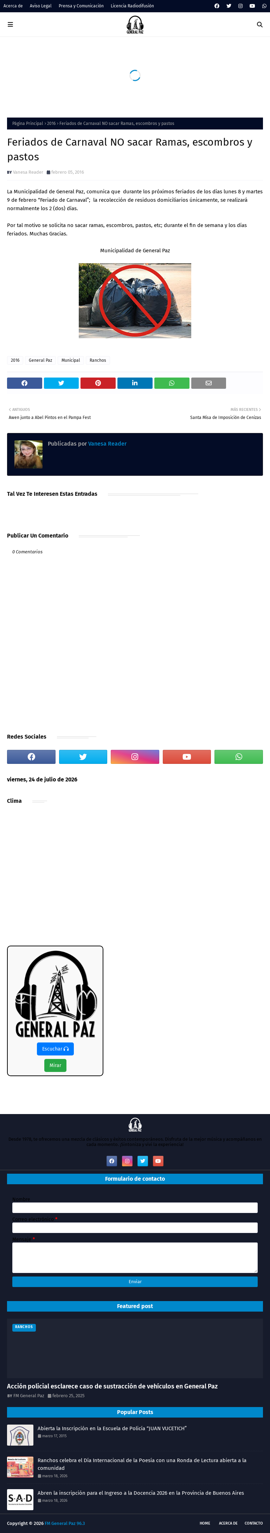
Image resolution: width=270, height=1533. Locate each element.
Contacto (254, 1523)
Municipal (71, 360)
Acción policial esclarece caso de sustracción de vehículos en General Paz (112, 1386)
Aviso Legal (41, 6)
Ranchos (98, 360)
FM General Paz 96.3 (65, 1523)
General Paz (40, 360)
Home (205, 1523)
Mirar (55, 1065)
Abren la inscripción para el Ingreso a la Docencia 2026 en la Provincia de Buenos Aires (141, 1493)
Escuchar (55, 1049)
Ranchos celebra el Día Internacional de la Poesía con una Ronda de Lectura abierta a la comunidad (142, 1464)
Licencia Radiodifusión (132, 6)
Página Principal (27, 123)
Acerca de (13, 6)
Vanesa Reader (28, 172)
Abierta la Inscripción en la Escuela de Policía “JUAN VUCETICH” (112, 1428)
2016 (51, 123)
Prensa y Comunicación (81, 6)
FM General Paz (28, 1395)
